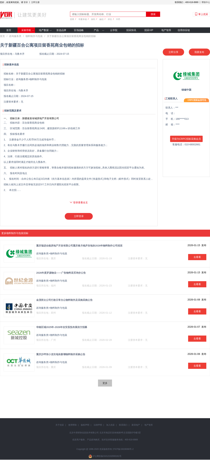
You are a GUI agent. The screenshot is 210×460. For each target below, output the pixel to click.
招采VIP (148, 30)
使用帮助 (72, 425)
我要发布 (199, 52)
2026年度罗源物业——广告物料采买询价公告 (61, 273)
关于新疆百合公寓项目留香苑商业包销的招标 (71, 36)
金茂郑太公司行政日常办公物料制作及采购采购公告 (64, 300)
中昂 (118, 19)
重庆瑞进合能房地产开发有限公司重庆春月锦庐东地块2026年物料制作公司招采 (79, 246)
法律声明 (98, 425)
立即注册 (35, 2)
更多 (105, 383)
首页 (8, 30)
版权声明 (85, 425)
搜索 (153, 14)
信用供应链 (184, 30)
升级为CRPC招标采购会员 (186, 138)
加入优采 (110, 425)
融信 (101, 19)
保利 (93, 19)
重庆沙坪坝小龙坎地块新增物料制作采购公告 (60, 354)
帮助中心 (206, 2)
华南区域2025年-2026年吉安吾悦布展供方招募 (61, 327)
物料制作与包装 (34, 36)
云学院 (113, 30)
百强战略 (79, 30)
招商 (72, 19)
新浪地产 (136, 425)
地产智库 (166, 30)
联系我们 (123, 425)
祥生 (110, 19)
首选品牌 (61, 30)
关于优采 (59, 425)
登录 (26, 2)
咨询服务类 (15, 36)
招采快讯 (131, 30)
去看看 (197, 257)
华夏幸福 (82, 19)
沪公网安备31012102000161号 (107, 456)
